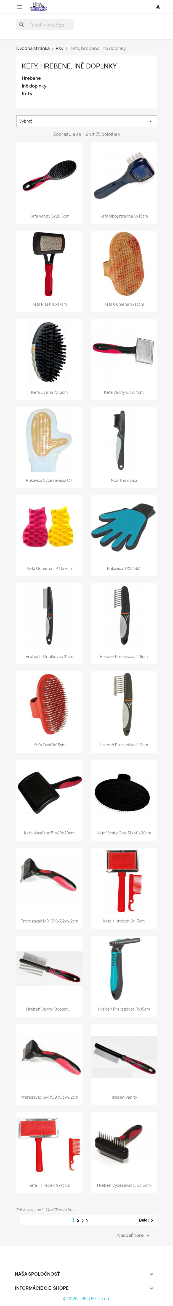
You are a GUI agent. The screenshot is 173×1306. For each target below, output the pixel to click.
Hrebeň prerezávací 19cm (124, 744)
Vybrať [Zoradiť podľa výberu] (86, 121)
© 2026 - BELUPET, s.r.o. (86, 1299)
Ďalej (147, 1220)
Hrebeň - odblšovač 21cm (49, 656)
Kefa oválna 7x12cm (49, 392)
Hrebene (31, 78)
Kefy (27, 94)
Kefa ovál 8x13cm (49, 744)
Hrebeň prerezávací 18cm (124, 656)
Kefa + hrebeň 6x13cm (124, 921)
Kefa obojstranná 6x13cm (124, 216)
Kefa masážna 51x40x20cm (49, 833)
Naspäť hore (134, 1235)
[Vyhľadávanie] (45, 24)
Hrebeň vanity (123, 1097)
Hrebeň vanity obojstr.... (49, 1009)
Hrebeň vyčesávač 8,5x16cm (124, 1185)
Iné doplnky (34, 86)
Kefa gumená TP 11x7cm (49, 568)
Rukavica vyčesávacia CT (49, 480)
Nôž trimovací (124, 480)
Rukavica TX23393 (123, 568)
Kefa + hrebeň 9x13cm (49, 1185)
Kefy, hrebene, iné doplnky (69, 66)
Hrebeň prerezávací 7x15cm (124, 1009)
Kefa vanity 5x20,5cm (49, 216)
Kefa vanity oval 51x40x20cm (124, 833)
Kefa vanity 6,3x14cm (123, 392)
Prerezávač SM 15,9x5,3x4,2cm (49, 1097)
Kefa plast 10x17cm (49, 304)
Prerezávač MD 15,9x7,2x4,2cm (49, 921)
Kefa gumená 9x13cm (124, 304)
